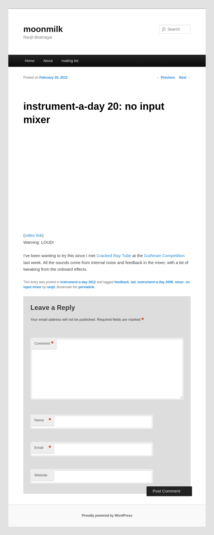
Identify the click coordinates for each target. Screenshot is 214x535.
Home (30, 61)
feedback (122, 282)
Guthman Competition (164, 255)
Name (42, 420)
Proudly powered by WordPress (107, 515)
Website (40, 475)
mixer (179, 282)
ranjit (51, 287)
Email (42, 448)
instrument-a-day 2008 (155, 282)
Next (185, 77)
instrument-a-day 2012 (78, 282)
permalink (86, 287)
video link (33, 235)
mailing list (70, 61)
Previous (166, 77)
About (48, 61)
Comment (44, 344)
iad (133, 282)
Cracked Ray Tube (113, 255)
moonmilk (43, 29)
